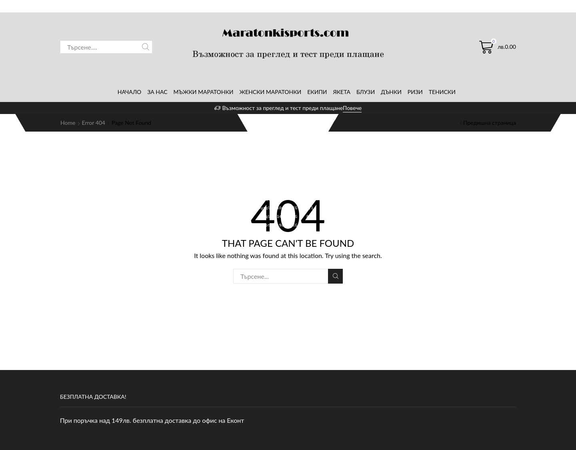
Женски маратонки (271, 91)
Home (67, 122)
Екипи (317, 91)
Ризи (415, 91)
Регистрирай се (495, 5)
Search (145, 46)
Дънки (391, 91)
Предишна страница (489, 122)
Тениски (442, 91)
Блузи (365, 91)
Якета (341, 91)
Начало (130, 91)
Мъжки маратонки (204, 91)
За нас (157, 91)
